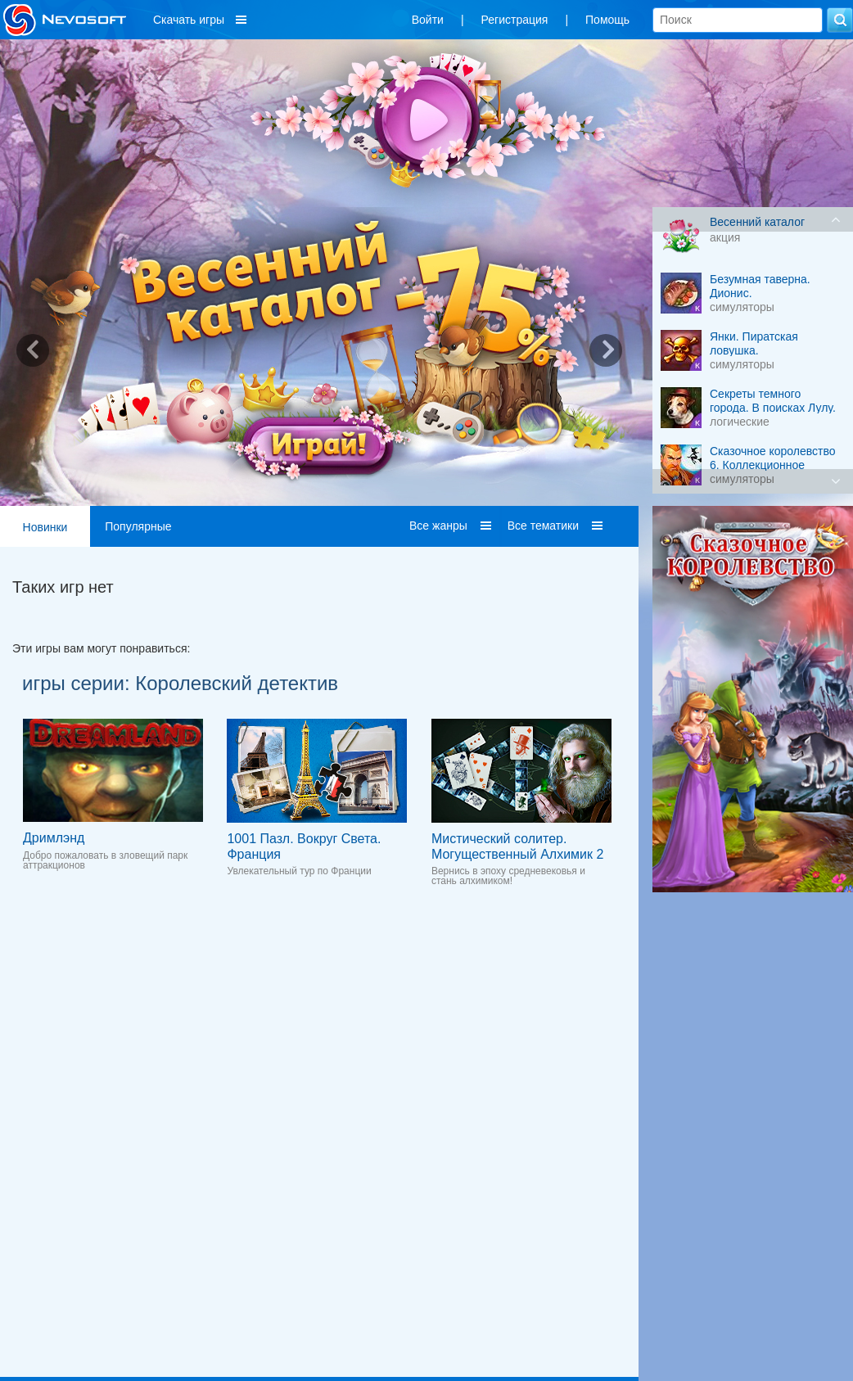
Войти (428, 19)
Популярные (138, 526)
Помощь (607, 19)
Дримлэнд (53, 838)
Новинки (45, 527)
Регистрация (514, 19)
